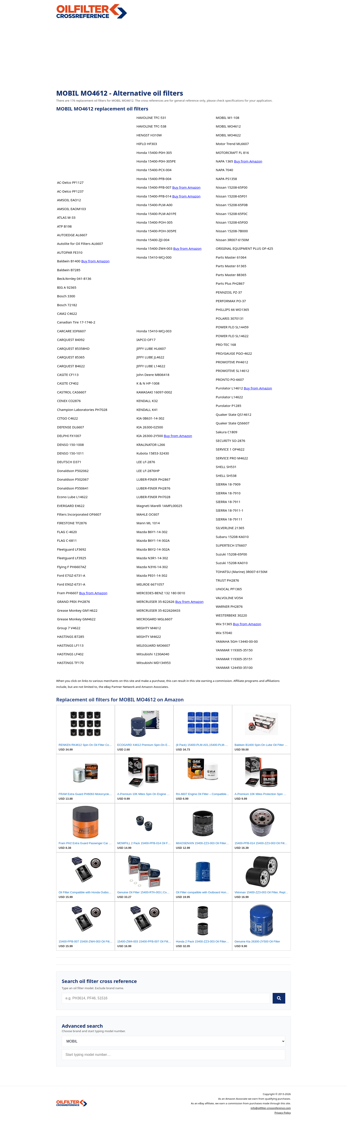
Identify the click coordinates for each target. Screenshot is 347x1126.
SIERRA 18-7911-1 (229, 510)
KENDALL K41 (147, 409)
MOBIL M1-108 (227, 117)
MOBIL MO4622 (228, 135)
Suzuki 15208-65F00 (231, 554)
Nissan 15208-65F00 (231, 187)
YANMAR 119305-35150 (234, 650)
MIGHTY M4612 (148, 628)
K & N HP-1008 (147, 383)
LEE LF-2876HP (148, 470)
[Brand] (173, 1041)
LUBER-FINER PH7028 (153, 497)
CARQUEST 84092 (71, 339)
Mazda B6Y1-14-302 (151, 532)
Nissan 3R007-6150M (232, 240)
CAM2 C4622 (67, 313)
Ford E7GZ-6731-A (71, 575)
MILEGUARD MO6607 (153, 645)
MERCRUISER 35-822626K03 (158, 610)
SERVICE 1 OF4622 (230, 449)
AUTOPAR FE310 (70, 252)
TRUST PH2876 (227, 580)
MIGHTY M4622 (148, 636)
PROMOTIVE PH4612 (232, 362)
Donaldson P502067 (73, 479)
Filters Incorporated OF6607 (79, 514)
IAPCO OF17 (145, 339)
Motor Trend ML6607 (232, 143)
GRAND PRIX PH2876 (73, 601)
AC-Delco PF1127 (70, 182)
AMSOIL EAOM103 (71, 209)
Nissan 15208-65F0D (232, 222)
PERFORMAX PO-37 (231, 301)
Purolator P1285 (228, 405)
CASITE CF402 (68, 383)
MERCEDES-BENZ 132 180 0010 (160, 593)
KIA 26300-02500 (149, 427)
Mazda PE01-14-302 (151, 575)
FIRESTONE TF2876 (72, 523)
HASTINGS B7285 (70, 636)
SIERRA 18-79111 (229, 519)
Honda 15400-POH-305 (154, 222)
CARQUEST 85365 (71, 357)
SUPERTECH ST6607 (231, 545)
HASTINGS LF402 (70, 654)
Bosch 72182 (67, 305)
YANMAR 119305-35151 (234, 659)
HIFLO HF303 (146, 143)
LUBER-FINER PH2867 (153, 479)
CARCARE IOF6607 (71, 331)
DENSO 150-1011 (70, 453)
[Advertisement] (173, 54)
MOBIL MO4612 (228, 126)
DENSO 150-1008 (70, 444)
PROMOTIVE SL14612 (232, 370)
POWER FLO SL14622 (232, 336)
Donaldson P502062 (73, 470)
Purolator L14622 (229, 397)
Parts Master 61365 (231, 266)
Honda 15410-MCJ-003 (153, 331)
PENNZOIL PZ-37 (229, 292)
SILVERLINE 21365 (230, 528)
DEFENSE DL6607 (70, 427)
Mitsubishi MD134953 (153, 662)
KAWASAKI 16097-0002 (154, 392)
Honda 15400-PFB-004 (153, 178)
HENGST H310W (149, 135)
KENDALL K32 (147, 401)
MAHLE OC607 (147, 514)
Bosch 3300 (66, 296)
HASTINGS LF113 (70, 645)
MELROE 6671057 (150, 584)
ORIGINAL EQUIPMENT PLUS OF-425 (244, 248)
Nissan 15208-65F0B (232, 205)
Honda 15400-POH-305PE (156, 231)
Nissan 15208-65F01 (231, 196)
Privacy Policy (282, 1112)
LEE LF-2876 (145, 462)
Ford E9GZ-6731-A (71, 584)
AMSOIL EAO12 (69, 200)
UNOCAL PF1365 (229, 589)
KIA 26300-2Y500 (149, 435)
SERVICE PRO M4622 (232, 458)
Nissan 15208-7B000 (232, 231)
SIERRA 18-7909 (228, 484)
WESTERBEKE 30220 (231, 615)
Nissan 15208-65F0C (232, 213)
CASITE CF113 (68, 374)
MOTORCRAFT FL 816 (232, 152)
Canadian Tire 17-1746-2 (76, 322)
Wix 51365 (224, 624)
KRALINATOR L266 (150, 444)
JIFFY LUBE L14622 (150, 366)
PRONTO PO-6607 (230, 379)
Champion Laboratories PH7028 (82, 409)
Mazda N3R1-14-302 (152, 558)
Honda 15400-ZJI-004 (152, 240)
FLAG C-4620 (67, 532)
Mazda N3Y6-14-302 (152, 567)
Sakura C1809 (226, 432)
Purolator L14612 (229, 388)
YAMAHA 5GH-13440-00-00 (237, 641)
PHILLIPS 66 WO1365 (232, 309)
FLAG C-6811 (67, 540)
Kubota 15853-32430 (152, 453)
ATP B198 (64, 226)
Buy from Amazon (95, 261)
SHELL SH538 (226, 475)
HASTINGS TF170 (70, 662)
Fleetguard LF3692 (71, 549)
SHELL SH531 (226, 466)
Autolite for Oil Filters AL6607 (80, 243)
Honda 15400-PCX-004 (154, 170)
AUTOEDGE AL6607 (72, 235)
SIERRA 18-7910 (228, 493)
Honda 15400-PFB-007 (153, 187)
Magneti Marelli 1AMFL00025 (159, 505)
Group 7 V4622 (68, 628)
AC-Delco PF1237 (70, 191)
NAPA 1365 (224, 161)
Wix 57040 (224, 633)
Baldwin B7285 (68, 270)
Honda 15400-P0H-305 (154, 152)
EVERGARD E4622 (71, 505)
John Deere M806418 (152, 374)
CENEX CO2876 (69, 401)
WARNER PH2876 (229, 606)
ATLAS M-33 (66, 217)
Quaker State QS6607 (232, 423)
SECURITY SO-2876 (230, 440)
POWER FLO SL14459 (232, 327)
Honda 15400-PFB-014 (153, 196)
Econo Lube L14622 (72, 497)
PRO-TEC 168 (226, 344)
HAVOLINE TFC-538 (151, 126)
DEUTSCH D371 (69, 462)
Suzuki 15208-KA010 (232, 563)
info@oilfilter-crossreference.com (271, 1108)
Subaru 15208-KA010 (232, 536)
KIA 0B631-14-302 (150, 418)
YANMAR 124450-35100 (234, 667)
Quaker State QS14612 (233, 414)
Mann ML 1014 (148, 523)
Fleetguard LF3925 (71, 558)
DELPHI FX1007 (69, 435)
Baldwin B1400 (68, 261)
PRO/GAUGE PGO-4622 (234, 353)
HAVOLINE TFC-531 (151, 117)
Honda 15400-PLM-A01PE (156, 213)
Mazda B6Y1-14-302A (153, 540)
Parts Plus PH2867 (230, 283)
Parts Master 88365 (231, 275)
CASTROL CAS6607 (71, 392)
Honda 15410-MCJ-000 (153, 257)
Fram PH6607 (67, 593)
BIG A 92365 (66, 287)
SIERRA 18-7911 (228, 501)
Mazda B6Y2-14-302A (153, 549)
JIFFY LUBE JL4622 (150, 357)
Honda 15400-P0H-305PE (156, 161)
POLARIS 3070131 (230, 318)
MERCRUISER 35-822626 (155, 601)
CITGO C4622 (67, 418)
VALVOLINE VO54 (229, 598)
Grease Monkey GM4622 (76, 619)
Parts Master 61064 (231, 257)
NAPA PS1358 (226, 178)
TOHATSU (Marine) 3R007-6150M (241, 571)
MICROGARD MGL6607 (154, 619)
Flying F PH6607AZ (71, 567)
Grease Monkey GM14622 (77, 610)
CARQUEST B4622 (71, 366)
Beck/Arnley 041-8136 (74, 278)
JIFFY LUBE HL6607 (151, 348)
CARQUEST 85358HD (73, 348)
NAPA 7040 (224, 170)
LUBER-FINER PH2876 (153, 488)
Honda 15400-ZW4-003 (154, 248)
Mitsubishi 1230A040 (152, 654)
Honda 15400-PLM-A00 (154, 205)
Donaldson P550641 (73, 488)
